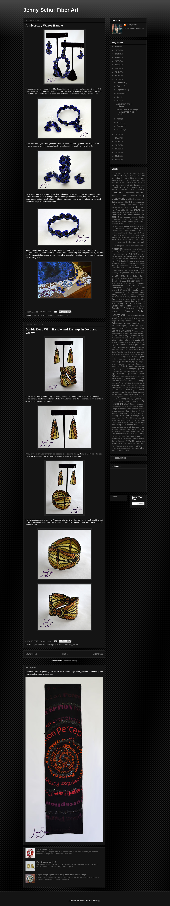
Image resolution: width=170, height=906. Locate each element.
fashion (114, 256)
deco (44, 645)
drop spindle (135, 246)
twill (130, 427)
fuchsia (133, 265)
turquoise (115, 427)
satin (113, 383)
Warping (120, 438)
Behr (127, 199)
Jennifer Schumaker (123, 308)
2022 (117, 61)
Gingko (114, 270)
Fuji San (141, 265)
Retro (139, 376)
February (121, 126)
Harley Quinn (136, 288)
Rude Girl (123, 381)
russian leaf (133, 381)
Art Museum (129, 183)
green (115, 275)
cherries (141, 217)
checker (127, 217)
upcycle (126, 431)
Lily (140, 325)
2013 (117, 145)
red (113, 376)
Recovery (134, 374)
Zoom (127, 450)
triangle (137, 422)
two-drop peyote (138, 427)
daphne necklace (118, 237)
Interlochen (123, 301)
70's (139, 173)
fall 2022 (141, 254)
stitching (135, 409)
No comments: (46, 312)
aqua (142, 178)
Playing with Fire (135, 362)
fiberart (125, 259)
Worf (124, 446)
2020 (117, 68)
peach (132, 354)
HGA (120, 290)
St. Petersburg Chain (128, 402)
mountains (115, 342)
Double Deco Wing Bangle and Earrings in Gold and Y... (127, 112)
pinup (138, 359)
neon (123, 347)
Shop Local (135, 390)
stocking (141, 409)
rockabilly (141, 378)
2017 (117, 79)
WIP (134, 443)
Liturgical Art (123, 328)
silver (122, 392)
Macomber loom (138, 331)
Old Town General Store (129, 350)
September (121, 90)
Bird (143, 199)
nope (118, 350)
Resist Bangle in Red (44, 849)
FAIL (126, 254)
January (120, 130)
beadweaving (137, 195)
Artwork (141, 187)
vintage (141, 434)
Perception (31, 667)
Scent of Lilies (126, 383)
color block (140, 224)
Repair (122, 376)
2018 (117, 76)
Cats (142, 215)
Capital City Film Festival (122, 215)
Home (65, 654)
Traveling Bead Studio (125, 422)
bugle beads (124, 212)
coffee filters (128, 224)
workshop (130, 446)
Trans (114, 422)
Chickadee (116, 219)
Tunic (142, 425)
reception (120, 374)
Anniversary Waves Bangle (44, 25)
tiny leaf (131, 420)
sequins (141, 385)
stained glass (116, 406)
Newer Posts (31, 654)
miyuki (125, 340)
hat (143, 288)
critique (122, 233)
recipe (128, 374)
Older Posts (98, 654)
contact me (60, 522)
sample (141, 381)
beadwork (118, 198)
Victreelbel (130, 434)
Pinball (128, 359)
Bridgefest (129, 210)
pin (124, 359)
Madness (115, 333)
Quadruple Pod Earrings (121, 371)
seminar (134, 385)
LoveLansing (126, 331)
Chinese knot (127, 219)
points (114, 364)
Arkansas (115, 180)
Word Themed (117, 446)
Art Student (120, 185)
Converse (115, 230)
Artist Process (135, 185)
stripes (114, 411)
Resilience (128, 376)
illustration (141, 294)
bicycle (132, 199)
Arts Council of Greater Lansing (128, 186)
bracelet (135, 207)
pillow (120, 359)
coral (127, 231)
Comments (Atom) (70, 661)
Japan (142, 306)
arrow (121, 180)
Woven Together (117, 448)
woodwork (140, 444)
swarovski (123, 413)
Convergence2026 (137, 228)
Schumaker (135, 383)
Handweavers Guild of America (128, 285)
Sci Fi (142, 383)
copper (122, 230)
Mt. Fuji (132, 342)
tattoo (122, 416)
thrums (125, 420)
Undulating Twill (125, 429)
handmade (141, 283)
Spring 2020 (123, 401)
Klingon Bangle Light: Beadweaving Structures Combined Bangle (61, 875)
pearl (142, 354)
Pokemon (121, 364)
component (133, 226)
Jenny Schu (58, 315)
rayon (114, 374)
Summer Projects (138, 411)
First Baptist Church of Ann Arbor (131, 261)
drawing (118, 246)
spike (135, 397)
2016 (117, 134)
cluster (120, 224)
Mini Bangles (139, 338)
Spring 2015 (125, 399)
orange (141, 350)
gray (120, 273)
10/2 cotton (116, 173)
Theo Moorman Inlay (133, 418)
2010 (117, 156)
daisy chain (140, 235)
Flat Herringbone (126, 263)
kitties (142, 318)
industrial (121, 299)
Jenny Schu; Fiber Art (50, 10)
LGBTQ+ (131, 326)
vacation (122, 434)
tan (143, 413)
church (130, 222)
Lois (131, 328)
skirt (139, 392)
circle (136, 222)
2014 (117, 141)
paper (114, 354)
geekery (138, 268)
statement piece (124, 409)
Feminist (136, 256)
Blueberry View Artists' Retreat (131, 205)
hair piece (122, 281)
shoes (128, 390)
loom (136, 328)
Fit (118, 263)
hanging (127, 288)
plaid (142, 359)
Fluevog (115, 266)
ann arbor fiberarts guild (122, 178)
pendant (115, 357)
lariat (120, 323)
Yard (128, 448)
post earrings (139, 366)
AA (143, 173)
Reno (117, 376)
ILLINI (124, 294)
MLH (142, 340)
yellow (75, 645)
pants (142, 352)
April (119, 119)
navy (142, 345)
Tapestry (115, 416)
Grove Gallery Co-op (135, 276)
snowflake (135, 394)
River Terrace (131, 378)
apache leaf (136, 178)
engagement (128, 249)
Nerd (127, 347)
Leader (133, 323)
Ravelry (141, 371)
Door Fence (139, 240)
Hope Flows (116, 292)
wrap (124, 448)
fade (122, 254)
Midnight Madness (130, 336)
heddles (114, 290)
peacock (137, 354)
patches (126, 354)
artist (127, 185)
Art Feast (133, 180)
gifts (143, 268)
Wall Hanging (131, 436)
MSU (126, 342)
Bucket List (116, 212)
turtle (121, 427)
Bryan (142, 210)
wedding (138, 441)
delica (114, 240)
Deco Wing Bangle (60, 396)
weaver (135, 438)
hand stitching (129, 283)
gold (56, 645)
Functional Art (117, 268)
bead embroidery (128, 193)
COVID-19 (140, 231)
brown (137, 210)
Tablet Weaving (134, 413)
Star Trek (125, 406)
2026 (117, 47)
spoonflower (116, 399)
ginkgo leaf (122, 270)
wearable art (128, 438)
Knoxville (129, 321)
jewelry (115, 318)
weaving (130, 441)
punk (122, 369)
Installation (140, 299)
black (40, 315)
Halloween (130, 281)
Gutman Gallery (127, 278)
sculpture (115, 385)
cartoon (137, 215)
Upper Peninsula (137, 431)
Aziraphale (140, 189)
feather (120, 256)
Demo (120, 240)
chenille (134, 217)
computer (141, 226)
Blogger (98, 901)
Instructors (115, 301)
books (127, 207)
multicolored (139, 342)
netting (132, 347)
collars (135, 224)
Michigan (126, 333)
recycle (142, 373)
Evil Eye (135, 252)
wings (130, 443)
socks (114, 397)
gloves (131, 270)
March (120, 122)
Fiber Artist (118, 259)
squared (135, 401)
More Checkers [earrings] (46, 862)
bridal (123, 210)
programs (115, 369)
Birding (114, 202)
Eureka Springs (117, 252)
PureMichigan (131, 369)
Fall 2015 (133, 254)
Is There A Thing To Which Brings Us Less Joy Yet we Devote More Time (128, 303)
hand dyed (140, 281)
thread (120, 420)
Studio (128, 411)
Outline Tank (116, 352)
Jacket (135, 306)
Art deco (126, 180)
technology (135, 416)
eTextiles (140, 249)
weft (143, 441)
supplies (115, 413)
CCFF (114, 217)
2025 (117, 50)
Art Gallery (120, 183)
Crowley (131, 235)
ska (126, 392)
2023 (117, 57)
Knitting (121, 321)
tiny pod (137, 420)
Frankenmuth (124, 265)
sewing (115, 387)
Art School (138, 183)
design (130, 240)
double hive (121, 242)
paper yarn (120, 354)
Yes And (115, 451)
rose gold (115, 381)
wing (70, 645)
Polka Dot (130, 364)
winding (120, 443)
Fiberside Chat (134, 259)
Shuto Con (115, 392)
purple (66, 315)
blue (44, 315)
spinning (141, 397)
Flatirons (136, 263)
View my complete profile (134, 28)
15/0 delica (126, 173)
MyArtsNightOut (134, 345)
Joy (133, 318)
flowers (142, 263)
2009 (117, 160)
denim (125, 240)
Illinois (132, 294)
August (120, 93)
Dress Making (126, 246)
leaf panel (124, 326)
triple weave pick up (131, 425)
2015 (117, 138)
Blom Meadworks (137, 202)
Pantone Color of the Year (130, 352)
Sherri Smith (120, 390)
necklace (116, 347)
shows (141, 390)
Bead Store (139, 193)
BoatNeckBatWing (118, 207)
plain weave (123, 362)
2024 (117, 54)
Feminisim (128, 256)
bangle (34, 315)
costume (133, 231)
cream (117, 233)
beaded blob (119, 196)
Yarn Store (135, 448)
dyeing (142, 246)
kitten (138, 318)
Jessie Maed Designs (136, 315)
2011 (117, 152)
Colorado (115, 226)
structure (121, 411)
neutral (138, 347)
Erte (134, 249)
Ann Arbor (140, 176)
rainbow (134, 371)
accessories (118, 175)
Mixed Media (117, 340)
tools (142, 420)
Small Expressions (125, 394)
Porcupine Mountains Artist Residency (128, 365)
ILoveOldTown (117, 297)
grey (123, 276)
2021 (117, 65)
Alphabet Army (130, 176)
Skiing (135, 392)
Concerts (115, 228)
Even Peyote (127, 252)
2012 (117, 149)
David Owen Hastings (132, 237)
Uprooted (115, 434)
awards (114, 190)
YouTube (121, 451)
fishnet (114, 263)
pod (142, 362)
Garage (125, 268)
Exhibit (141, 252)
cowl (113, 233)
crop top (124, 235)
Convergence (124, 228)
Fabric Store (116, 254)
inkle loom (130, 299)
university (134, 429)
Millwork (131, 338)
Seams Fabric (126, 385)
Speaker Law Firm (91, 94)
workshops (140, 446)
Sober (142, 394)
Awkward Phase (127, 189)
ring (123, 378)
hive (129, 290)
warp (138, 436)
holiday (136, 290)
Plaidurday (115, 362)
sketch (130, 392)
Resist (134, 376)
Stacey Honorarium (137, 404)
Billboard (138, 199)
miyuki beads (134, 340)
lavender (126, 323)
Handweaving (117, 288)
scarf (118, 383)
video (136, 434)
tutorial (126, 427)
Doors (114, 242)
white (114, 443)
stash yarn (132, 406)
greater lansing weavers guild (133, 273)
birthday (121, 202)
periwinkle (133, 357)
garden (131, 268)
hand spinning (117, 283)
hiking (125, 290)
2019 (117, 72)
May (119, 101)
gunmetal (116, 278)
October (120, 86)
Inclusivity (126, 297)
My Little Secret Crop (120, 345)
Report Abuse (119, 458)
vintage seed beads (118, 436)
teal (127, 416)
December (121, 82)
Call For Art (139, 212)
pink (133, 359)
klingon (114, 321)
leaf (138, 323)
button (132, 212)
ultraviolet (115, 429)
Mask (120, 333)
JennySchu (119, 315)
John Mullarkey (125, 318)
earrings (50, 315)
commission (124, 226)
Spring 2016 (135, 399)
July (119, 97)
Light (136, 325)
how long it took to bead (130, 292)
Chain (120, 217)
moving (122, 342)
